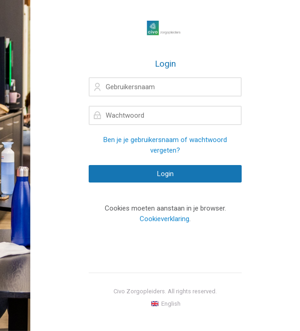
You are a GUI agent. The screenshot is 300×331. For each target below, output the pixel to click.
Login (165, 174)
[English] (165, 303)
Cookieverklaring (164, 219)
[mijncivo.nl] (165, 29)
